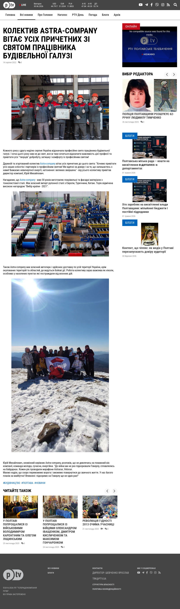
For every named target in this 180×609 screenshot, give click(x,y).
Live (22, 5)
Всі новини (26, 14)
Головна (10, 14)
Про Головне (45, 14)
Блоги (105, 14)
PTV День (78, 14)
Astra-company (48, 163)
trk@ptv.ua (99, 578)
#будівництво (11, 483)
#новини (39, 483)
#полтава (27, 483)
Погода (93, 14)
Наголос (62, 14)
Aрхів (117, 14)
